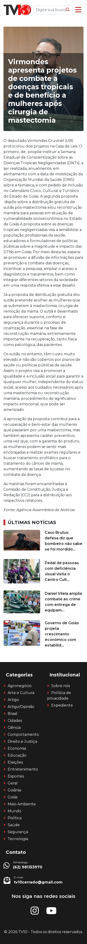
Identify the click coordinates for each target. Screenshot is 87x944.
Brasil (12, 713)
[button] (78, 10)
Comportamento (23, 734)
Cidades (15, 720)
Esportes (16, 776)
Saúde (14, 825)
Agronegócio (20, 686)
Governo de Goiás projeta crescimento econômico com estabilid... (62, 634)
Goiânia (14, 790)
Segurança (18, 832)
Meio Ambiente (22, 804)
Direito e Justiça (22, 741)
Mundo (14, 811)
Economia (17, 748)
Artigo (13, 700)
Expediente (62, 705)
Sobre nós (60, 686)
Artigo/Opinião (21, 706)
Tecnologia (18, 839)
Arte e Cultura (21, 693)
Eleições (15, 762)
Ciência (14, 727)
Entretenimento (23, 769)
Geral (13, 783)
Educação (17, 755)
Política (15, 818)
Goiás (12, 797)
